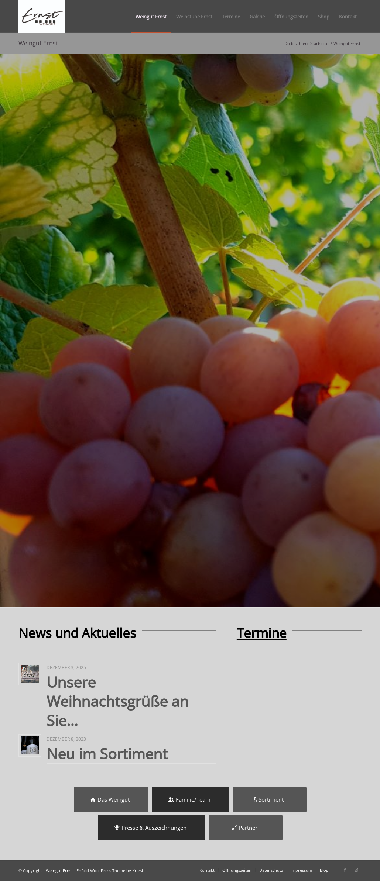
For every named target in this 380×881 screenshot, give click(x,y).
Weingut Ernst (38, 43)
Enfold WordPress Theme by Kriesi (109, 870)
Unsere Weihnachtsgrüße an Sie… (118, 701)
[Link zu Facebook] (344, 869)
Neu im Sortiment (107, 753)
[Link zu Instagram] (356, 869)
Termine (262, 633)
